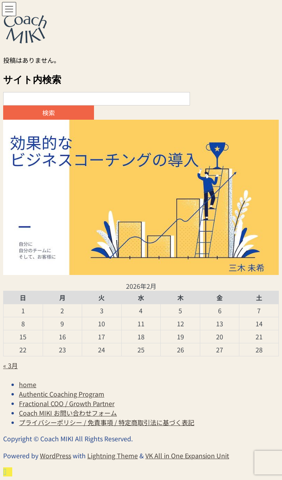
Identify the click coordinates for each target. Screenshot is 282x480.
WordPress (55, 455)
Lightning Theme (112, 455)
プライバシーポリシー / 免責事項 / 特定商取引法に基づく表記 (106, 422)
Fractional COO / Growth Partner (67, 403)
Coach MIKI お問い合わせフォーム (68, 413)
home (27, 384)
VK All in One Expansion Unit (187, 455)
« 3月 (10, 365)
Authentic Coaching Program (61, 394)
